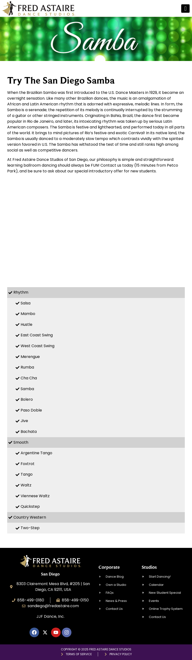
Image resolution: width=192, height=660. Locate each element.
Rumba (27, 367)
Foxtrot (28, 463)
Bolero (27, 399)
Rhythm (20, 292)
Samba (27, 389)
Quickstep (30, 506)
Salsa (25, 303)
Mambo (28, 313)
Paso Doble (31, 410)
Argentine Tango (36, 453)
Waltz (26, 485)
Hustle (26, 324)
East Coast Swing (37, 335)
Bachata (29, 431)
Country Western (29, 517)
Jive (24, 421)
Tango (27, 474)
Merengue (30, 356)
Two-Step (30, 528)
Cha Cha (29, 378)
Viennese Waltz (35, 496)
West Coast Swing (37, 346)
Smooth (20, 442)
